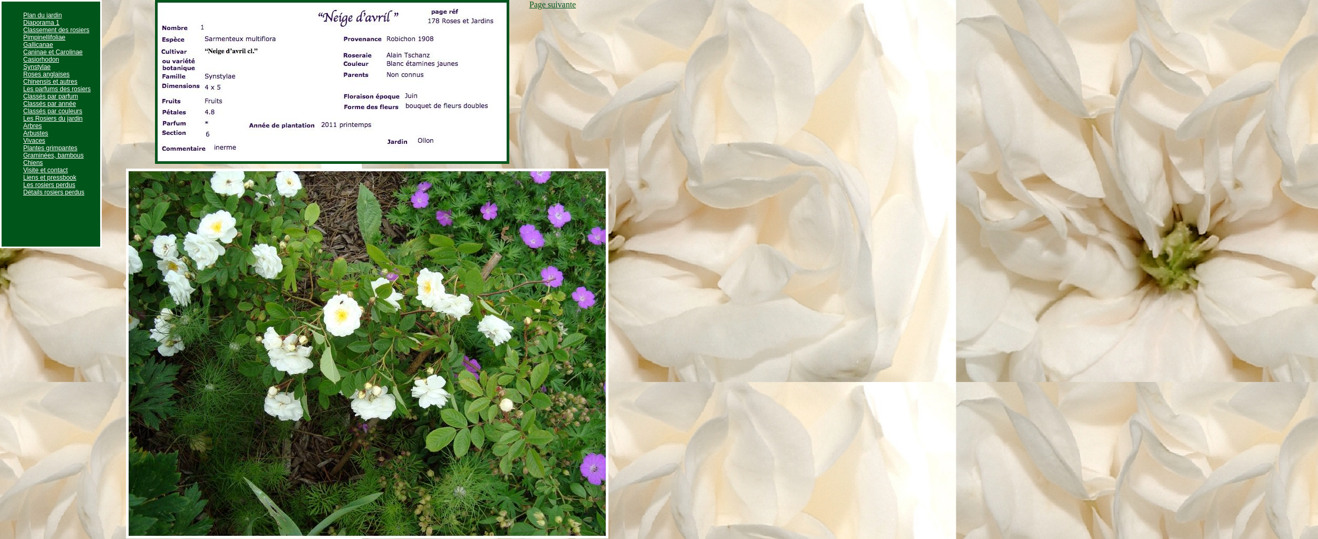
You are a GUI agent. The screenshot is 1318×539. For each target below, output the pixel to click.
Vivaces (34, 140)
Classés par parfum (50, 96)
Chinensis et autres (50, 81)
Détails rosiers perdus (53, 192)
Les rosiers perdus (49, 185)
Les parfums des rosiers (57, 89)
